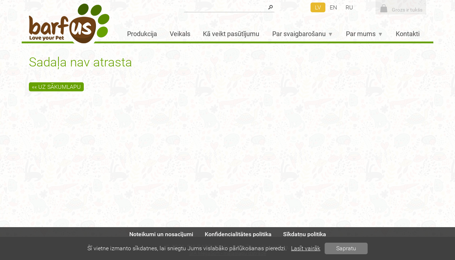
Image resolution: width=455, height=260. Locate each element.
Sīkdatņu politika (304, 234)
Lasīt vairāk (305, 248)
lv (318, 7)
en (333, 7)
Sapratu (346, 248)
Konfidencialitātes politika (238, 234)
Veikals (180, 34)
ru (349, 7)
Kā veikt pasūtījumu (231, 34)
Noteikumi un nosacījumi (161, 234)
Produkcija (142, 34)
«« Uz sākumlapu (56, 86)
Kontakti (408, 34)
